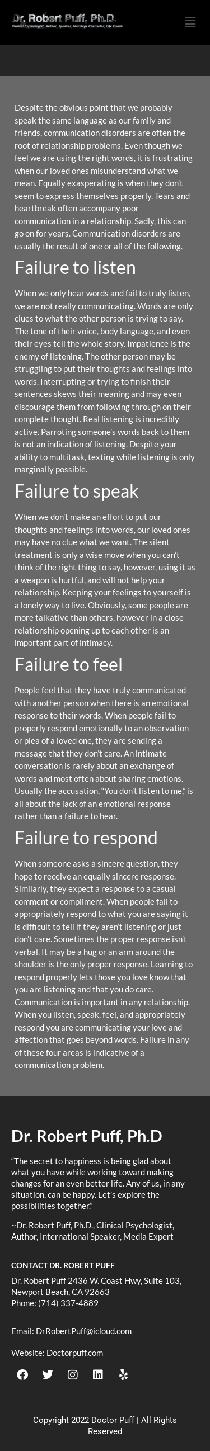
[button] (189, 22)
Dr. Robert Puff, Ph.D (86, 1135)
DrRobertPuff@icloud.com (84, 1331)
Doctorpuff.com (74, 1353)
